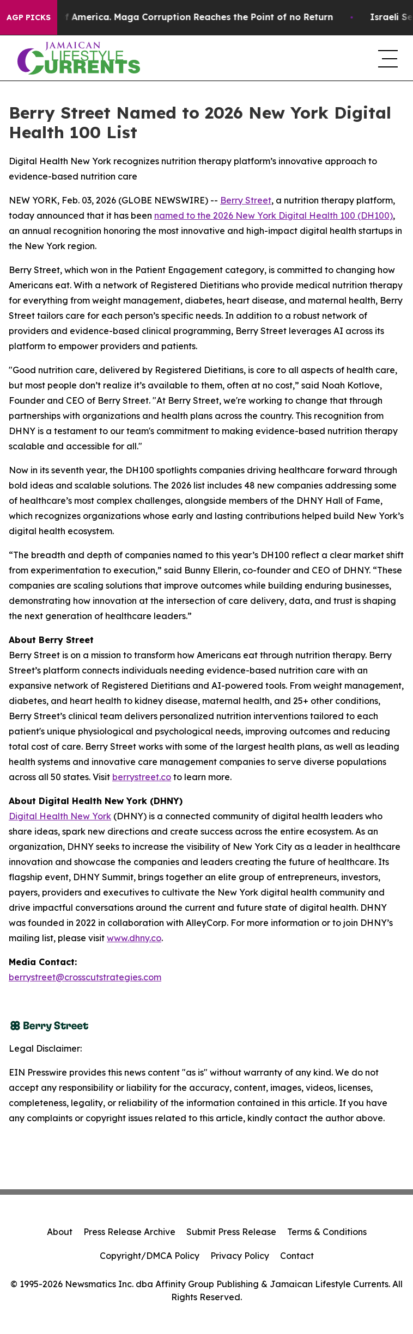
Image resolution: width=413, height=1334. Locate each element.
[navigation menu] (387, 58)
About (59, 1231)
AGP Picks (29, 17)
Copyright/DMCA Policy (149, 1255)
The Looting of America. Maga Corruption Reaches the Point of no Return (177, 17)
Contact (297, 1255)
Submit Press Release (231, 1231)
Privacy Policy (239, 1255)
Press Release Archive (129, 1231)
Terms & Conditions (327, 1231)
